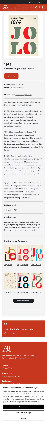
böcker (24, 329)
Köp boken (11, 76)
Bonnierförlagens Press (23, 95)
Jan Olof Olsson (25, 68)
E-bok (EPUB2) (11, 210)
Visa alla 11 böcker (23, 301)
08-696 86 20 (7, 368)
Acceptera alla (23, 407)
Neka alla (23, 418)
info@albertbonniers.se (11, 376)
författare (9, 333)
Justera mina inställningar (23, 413)
